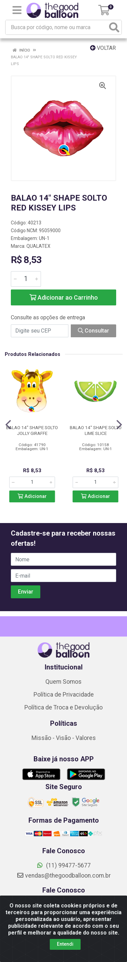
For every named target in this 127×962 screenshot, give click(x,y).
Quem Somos (63, 681)
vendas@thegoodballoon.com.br (64, 875)
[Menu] (17, 10)
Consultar (93, 330)
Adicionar (32, 496)
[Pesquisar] (114, 27)
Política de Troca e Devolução (63, 707)
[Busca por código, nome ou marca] (56, 27)
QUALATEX (38, 246)
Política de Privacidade (64, 694)
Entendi (65, 944)
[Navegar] (8, 425)
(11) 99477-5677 (63, 865)
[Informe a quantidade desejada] (26, 279)
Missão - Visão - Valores (63, 738)
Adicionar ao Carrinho (63, 297)
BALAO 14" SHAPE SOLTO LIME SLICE (96, 430)
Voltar (103, 48)
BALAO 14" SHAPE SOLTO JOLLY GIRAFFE (32, 430)
